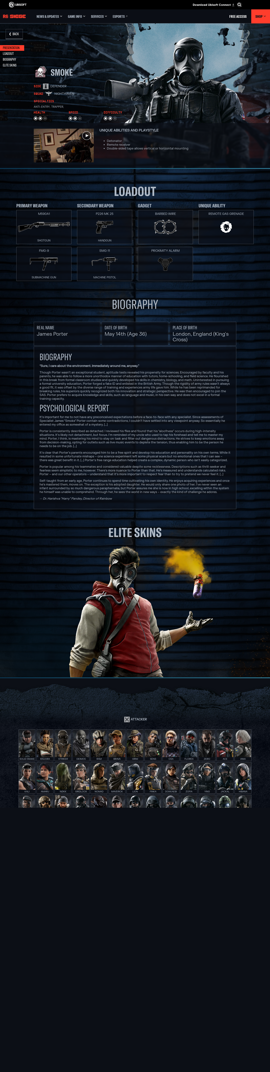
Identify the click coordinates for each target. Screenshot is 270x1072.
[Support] (31, 1021)
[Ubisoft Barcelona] (90, 1008)
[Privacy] (31, 1037)
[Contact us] (31, 1034)
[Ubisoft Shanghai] (90, 1038)
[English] (237, 984)
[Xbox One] (135, 1012)
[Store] (31, 998)
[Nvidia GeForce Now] (180, 1004)
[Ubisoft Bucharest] (90, 1017)
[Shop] (260, 16)
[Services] (99, 16)
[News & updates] (49, 16)
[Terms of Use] (31, 1041)
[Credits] (90, 1047)
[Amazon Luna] (135, 1030)
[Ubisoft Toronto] (90, 1043)
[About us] (31, 1010)
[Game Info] (76, 16)
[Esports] (120, 16)
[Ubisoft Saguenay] (90, 1034)
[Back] (14, 34)
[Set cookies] (15, 1045)
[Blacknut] (180, 1008)
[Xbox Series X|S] (135, 1008)
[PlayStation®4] (135, 1021)
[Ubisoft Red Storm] (90, 1025)
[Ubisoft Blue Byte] (90, 1012)
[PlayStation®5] (135, 1017)
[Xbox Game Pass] (135, 1004)
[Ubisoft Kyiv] (90, 1021)
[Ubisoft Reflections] (90, 1030)
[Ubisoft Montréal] (90, 1004)
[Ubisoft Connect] (31, 1004)
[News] (31, 1016)
